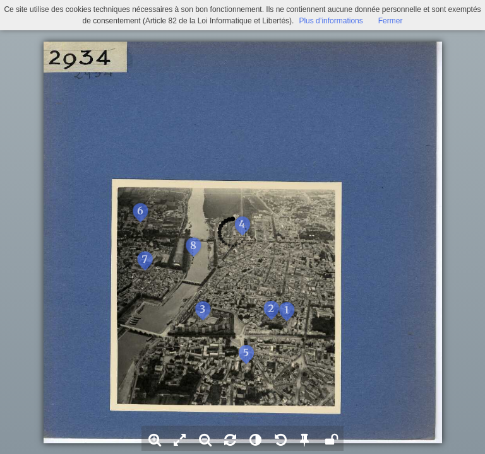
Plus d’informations (330, 20)
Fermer (390, 20)
